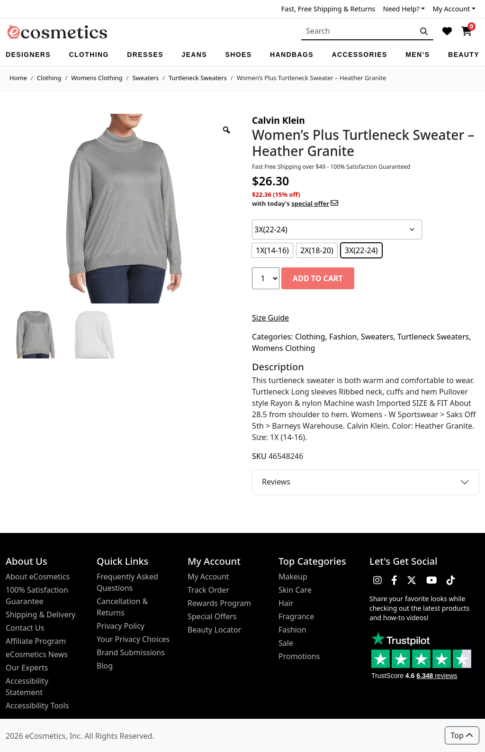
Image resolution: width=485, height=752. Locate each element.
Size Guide (270, 317)
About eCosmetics (38, 576)
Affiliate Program (36, 641)
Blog (105, 665)
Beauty (463, 54)
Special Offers (212, 616)
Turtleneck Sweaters (198, 77)
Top (462, 735)
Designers (28, 54)
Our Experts (27, 667)
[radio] (272, 250)
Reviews (276, 482)
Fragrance (296, 616)
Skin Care (295, 590)
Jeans (194, 54)
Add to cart (317, 278)
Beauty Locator (214, 629)
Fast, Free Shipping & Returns (328, 8)
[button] (377, 580)
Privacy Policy (120, 626)
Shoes (238, 54)
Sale (285, 643)
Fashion (343, 336)
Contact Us (25, 628)
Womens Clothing (96, 77)
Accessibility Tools (37, 705)
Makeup (292, 576)
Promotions (299, 656)
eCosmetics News (37, 654)
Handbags (292, 54)
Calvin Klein (278, 120)
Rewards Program (219, 603)
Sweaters (145, 77)
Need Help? (401, 8)
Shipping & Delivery (40, 614)
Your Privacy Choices (133, 639)
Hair (286, 603)
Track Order (208, 590)
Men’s (417, 54)
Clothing (88, 54)
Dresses (145, 54)
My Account (451, 8)
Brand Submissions (131, 652)
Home (18, 77)
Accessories (359, 54)
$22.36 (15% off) (295, 199)
